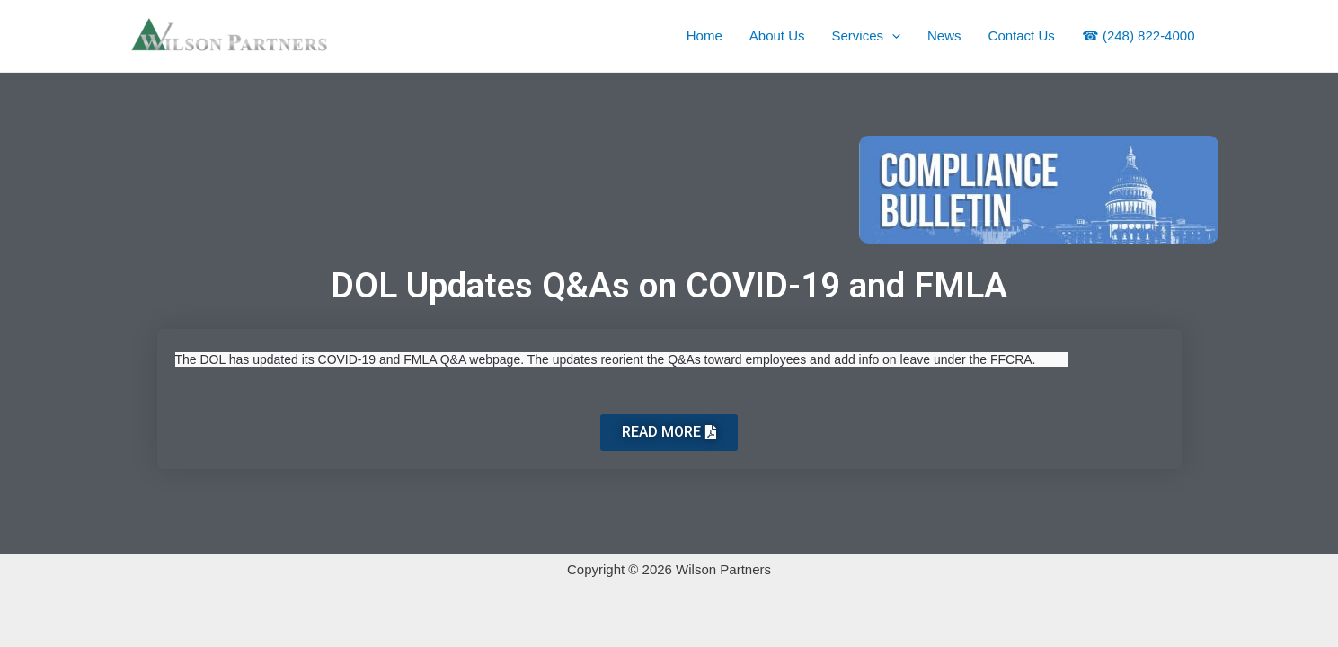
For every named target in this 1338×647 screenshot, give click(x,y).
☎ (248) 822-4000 (1138, 35)
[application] (891, 36)
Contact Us (1021, 35)
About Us (777, 35)
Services (866, 36)
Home (704, 35)
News (944, 35)
